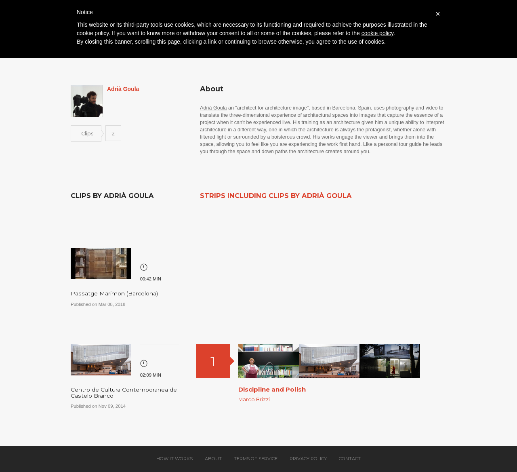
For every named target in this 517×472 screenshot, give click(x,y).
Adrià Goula (213, 108)
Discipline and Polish (272, 389)
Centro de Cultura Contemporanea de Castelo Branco (124, 392)
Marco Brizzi (254, 399)
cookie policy (377, 33)
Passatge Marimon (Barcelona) (114, 293)
